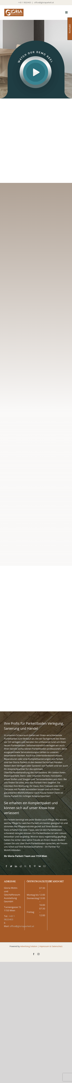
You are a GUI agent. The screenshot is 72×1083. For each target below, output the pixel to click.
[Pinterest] (35, 866)
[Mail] (44, 866)
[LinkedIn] (16, 866)
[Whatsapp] (25, 866)
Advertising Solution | (29, 946)
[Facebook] (6, 866)
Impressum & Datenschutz (50, 946)
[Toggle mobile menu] (66, 12)
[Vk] (39, 866)
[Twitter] (11, 866)
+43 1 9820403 (24, 2)
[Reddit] (21, 866)
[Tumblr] (30, 866)
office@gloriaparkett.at (44, 2)
